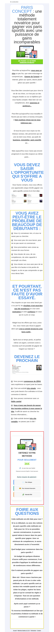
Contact (39, 630)
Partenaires (33, 630)
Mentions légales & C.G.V (24, 630)
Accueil (15, 630)
